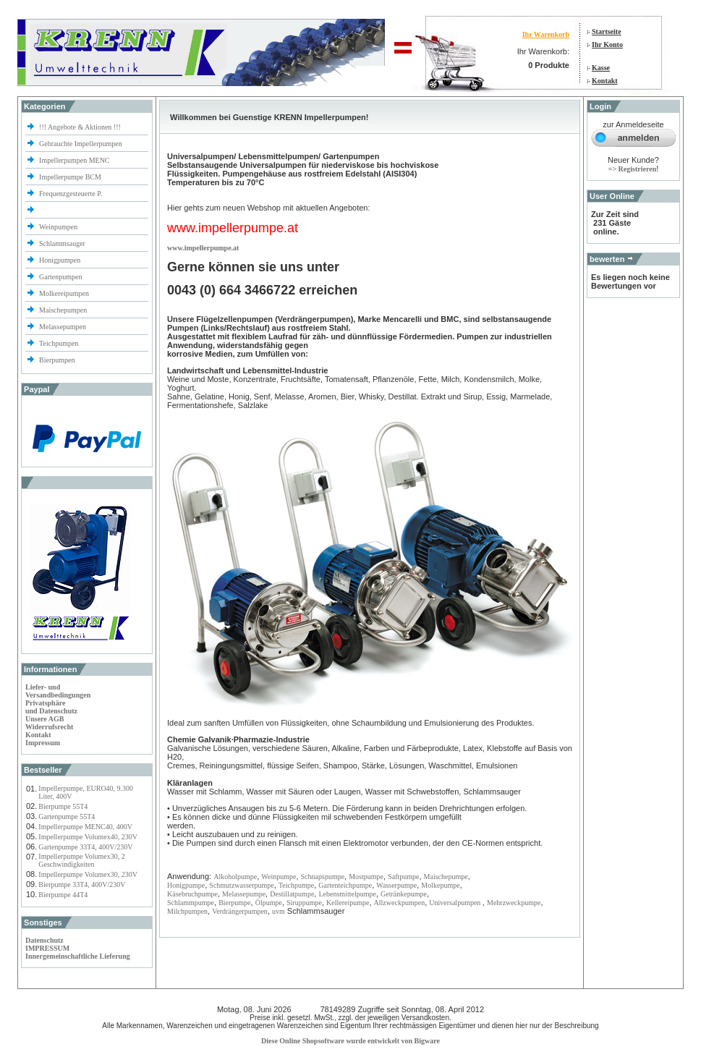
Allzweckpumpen (399, 903)
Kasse (601, 68)
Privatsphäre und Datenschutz (51, 707)
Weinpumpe (278, 877)
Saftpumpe (403, 877)
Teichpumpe (296, 885)
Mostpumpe (366, 877)
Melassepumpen (62, 327)
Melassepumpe (243, 894)
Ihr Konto (607, 44)
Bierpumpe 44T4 (63, 895)
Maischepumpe (446, 877)
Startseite (606, 31)
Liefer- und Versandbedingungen (57, 691)
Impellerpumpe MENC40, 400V (85, 827)
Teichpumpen (58, 343)
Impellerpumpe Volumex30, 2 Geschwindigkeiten (81, 860)
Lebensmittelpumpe (346, 894)
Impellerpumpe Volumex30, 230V (87, 874)
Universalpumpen (456, 903)
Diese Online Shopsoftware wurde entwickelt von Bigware (350, 1041)
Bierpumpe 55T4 (63, 806)
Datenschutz (44, 940)
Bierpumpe (234, 903)
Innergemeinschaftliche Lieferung (77, 956)
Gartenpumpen (60, 277)
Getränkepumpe (404, 894)
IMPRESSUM (47, 948)
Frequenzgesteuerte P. (70, 194)
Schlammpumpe (190, 903)
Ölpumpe (268, 903)
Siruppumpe (304, 903)
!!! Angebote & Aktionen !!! (80, 127)
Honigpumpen (59, 260)
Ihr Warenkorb (545, 34)
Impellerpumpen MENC (74, 160)
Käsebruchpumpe (192, 894)
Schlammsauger (62, 243)
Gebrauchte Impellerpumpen (80, 144)
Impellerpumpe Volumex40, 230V (87, 837)
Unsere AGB (44, 719)
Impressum (42, 743)
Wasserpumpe (396, 885)
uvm (278, 911)
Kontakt (605, 81)
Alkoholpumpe (235, 877)
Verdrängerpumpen (240, 911)
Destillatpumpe (292, 894)
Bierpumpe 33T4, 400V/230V (81, 884)
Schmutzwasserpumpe (241, 885)
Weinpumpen (58, 227)
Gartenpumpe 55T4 (66, 816)
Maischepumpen (63, 310)
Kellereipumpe (347, 903)
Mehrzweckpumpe (513, 903)
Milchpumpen (187, 911)
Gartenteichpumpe (345, 885)
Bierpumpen (57, 360)
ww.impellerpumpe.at (205, 248)
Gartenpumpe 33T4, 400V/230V (85, 847)
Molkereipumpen (64, 293)
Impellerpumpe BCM (70, 177)
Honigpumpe (186, 885)
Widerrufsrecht (49, 727)
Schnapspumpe (323, 877)
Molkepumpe (440, 885)
